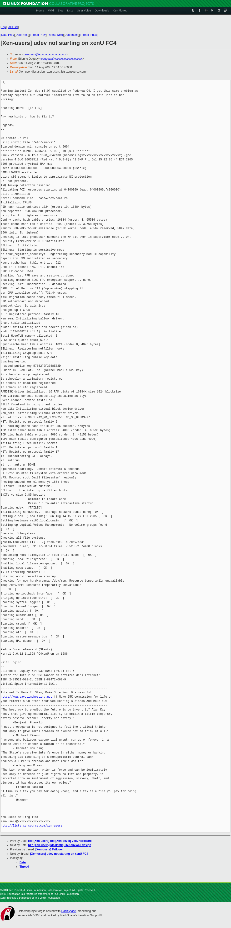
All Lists (13, 27)
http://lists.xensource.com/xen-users (31, 826)
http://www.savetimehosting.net (26, 697)
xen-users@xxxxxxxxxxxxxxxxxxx (44, 54)
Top (3, 27)
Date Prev (7, 35)
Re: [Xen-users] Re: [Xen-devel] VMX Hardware (60, 841)
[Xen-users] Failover (49, 849)
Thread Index (88, 35)
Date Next (21, 35)
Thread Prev (37, 35)
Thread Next (55, 35)
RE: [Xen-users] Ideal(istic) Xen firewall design (59, 845)
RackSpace (68, 911)
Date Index (71, 35)
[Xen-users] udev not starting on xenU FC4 (59, 853)
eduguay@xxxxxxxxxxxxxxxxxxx (61, 58)
